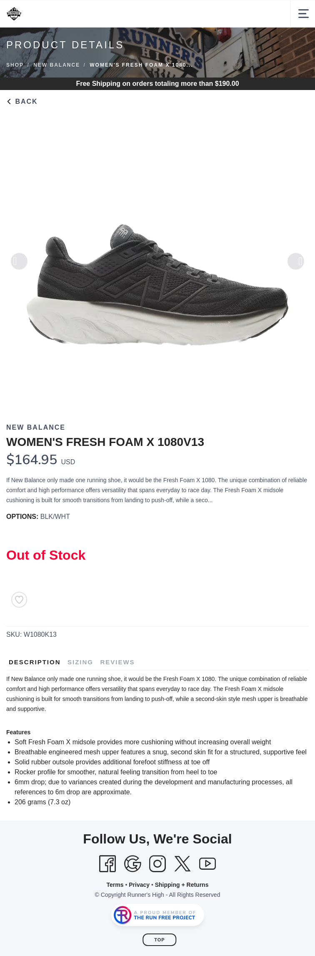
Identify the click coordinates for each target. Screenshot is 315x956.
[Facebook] (107, 863)
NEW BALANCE (56, 65)
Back (22, 101)
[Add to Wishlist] (19, 600)
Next (296, 264)
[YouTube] (207, 863)
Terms (115, 884)
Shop (15, 65)
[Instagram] (157, 863)
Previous (19, 264)
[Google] (132, 863)
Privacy (139, 884)
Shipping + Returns (182, 884)
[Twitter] (182, 863)
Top (159, 939)
